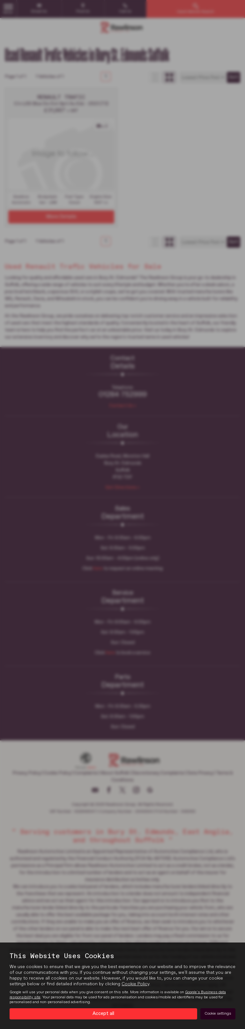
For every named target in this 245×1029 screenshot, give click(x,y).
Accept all (103, 1013)
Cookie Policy (135, 983)
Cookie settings (217, 1013)
